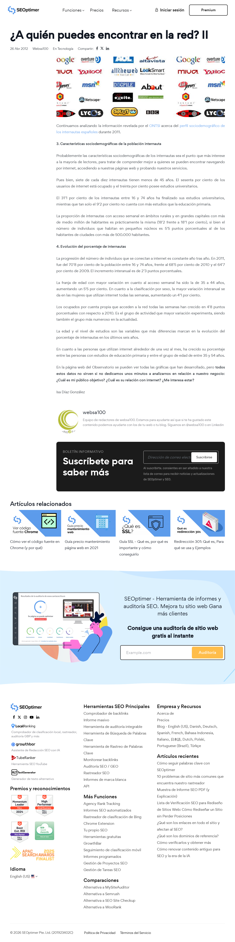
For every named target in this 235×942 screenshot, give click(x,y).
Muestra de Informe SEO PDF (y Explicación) (183, 793)
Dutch (187, 739)
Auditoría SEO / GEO (101, 766)
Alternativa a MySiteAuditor (106, 887)
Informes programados (102, 856)
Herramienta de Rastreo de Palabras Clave (113, 749)
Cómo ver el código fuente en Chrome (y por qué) (34, 544)
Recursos (120, 10)
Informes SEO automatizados (107, 810)
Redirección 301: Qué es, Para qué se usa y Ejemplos (199, 544)
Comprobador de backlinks (106, 713)
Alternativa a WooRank (102, 907)
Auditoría (207, 652)
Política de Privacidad (99, 933)
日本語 (176, 739)
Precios (97, 10)
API (86, 786)
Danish (195, 726)
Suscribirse (204, 457)
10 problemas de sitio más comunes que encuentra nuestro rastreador (190, 779)
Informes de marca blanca (105, 779)
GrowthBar (93, 843)
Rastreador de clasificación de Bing (112, 816)
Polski (199, 739)
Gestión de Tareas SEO (102, 869)
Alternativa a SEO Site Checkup (109, 900)
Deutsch (209, 726)
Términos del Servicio (135, 933)
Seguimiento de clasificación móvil (112, 850)
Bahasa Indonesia (199, 732)
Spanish (163, 732)
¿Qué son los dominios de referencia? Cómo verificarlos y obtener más (187, 839)
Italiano (163, 739)
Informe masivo (96, 720)
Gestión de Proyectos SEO (105, 863)
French (177, 732)
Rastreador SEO (96, 773)
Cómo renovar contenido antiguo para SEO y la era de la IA (188, 852)
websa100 (40, 48)
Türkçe (195, 745)
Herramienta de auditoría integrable (113, 726)
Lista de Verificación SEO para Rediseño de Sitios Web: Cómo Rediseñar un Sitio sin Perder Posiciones (190, 809)
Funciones (72, 10)
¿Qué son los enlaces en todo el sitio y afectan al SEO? (188, 826)
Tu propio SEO (95, 830)
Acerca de (165, 713)
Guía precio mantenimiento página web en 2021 (87, 544)
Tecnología (65, 48)
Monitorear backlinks (101, 759)
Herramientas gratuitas (102, 836)
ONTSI (154, 125)
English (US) (178, 726)
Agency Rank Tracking (102, 803)
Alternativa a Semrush (102, 893)
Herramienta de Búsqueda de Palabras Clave (115, 736)
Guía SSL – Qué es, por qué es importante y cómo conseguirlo (143, 547)
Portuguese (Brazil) (172, 745)
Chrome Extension (99, 823)
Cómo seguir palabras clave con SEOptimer (183, 766)
